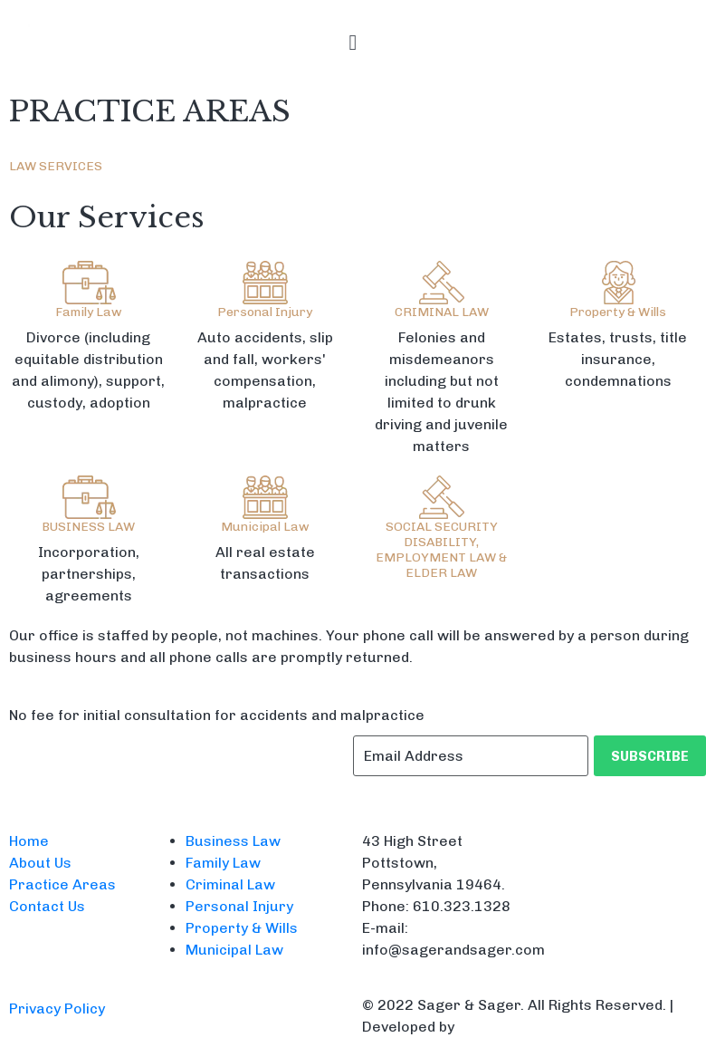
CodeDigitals (505, 1026)
